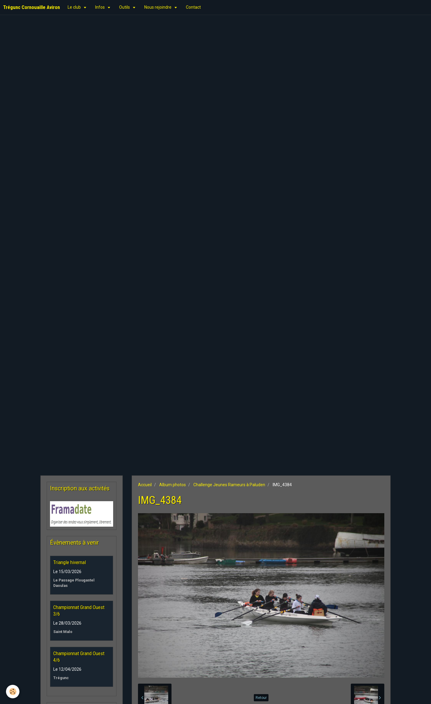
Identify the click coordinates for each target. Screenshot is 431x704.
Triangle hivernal (69, 562)
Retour (261, 698)
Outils (125, 7)
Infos (100, 7)
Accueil (145, 484)
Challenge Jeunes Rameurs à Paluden (229, 484)
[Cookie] (12, 691)
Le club (75, 7)
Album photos (172, 484)
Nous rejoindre (158, 7)
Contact (193, 7)
